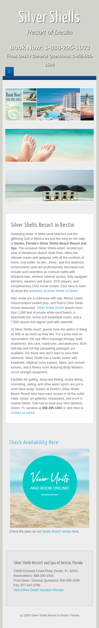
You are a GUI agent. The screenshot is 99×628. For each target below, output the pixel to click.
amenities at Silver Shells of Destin (53, 291)
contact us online (23, 413)
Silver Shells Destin (50, 308)
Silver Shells (49, 18)
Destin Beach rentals (57, 531)
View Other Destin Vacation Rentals (38, 590)
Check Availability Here (34, 442)
